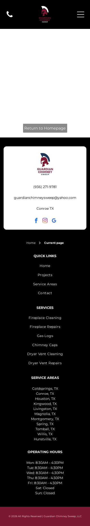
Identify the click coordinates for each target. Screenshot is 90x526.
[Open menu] (80, 14)
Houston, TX (45, 398)
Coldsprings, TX (45, 388)
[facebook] (36, 221)
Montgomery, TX (45, 419)
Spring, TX (45, 424)
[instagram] (45, 221)
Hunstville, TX (45, 439)
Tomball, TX (45, 429)
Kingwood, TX (45, 404)
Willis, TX (45, 434)
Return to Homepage (45, 128)
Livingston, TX (45, 409)
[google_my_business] (54, 221)
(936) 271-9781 (45, 187)
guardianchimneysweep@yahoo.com (45, 197)
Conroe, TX (45, 393)
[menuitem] (45, 266)
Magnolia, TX (45, 414)
